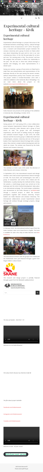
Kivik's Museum (21, 6)
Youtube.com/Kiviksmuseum (11, 421)
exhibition (34, 190)
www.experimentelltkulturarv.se (18, 84)
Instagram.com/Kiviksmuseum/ (12, 414)
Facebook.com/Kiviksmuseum (12, 407)
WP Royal (25, 469)
